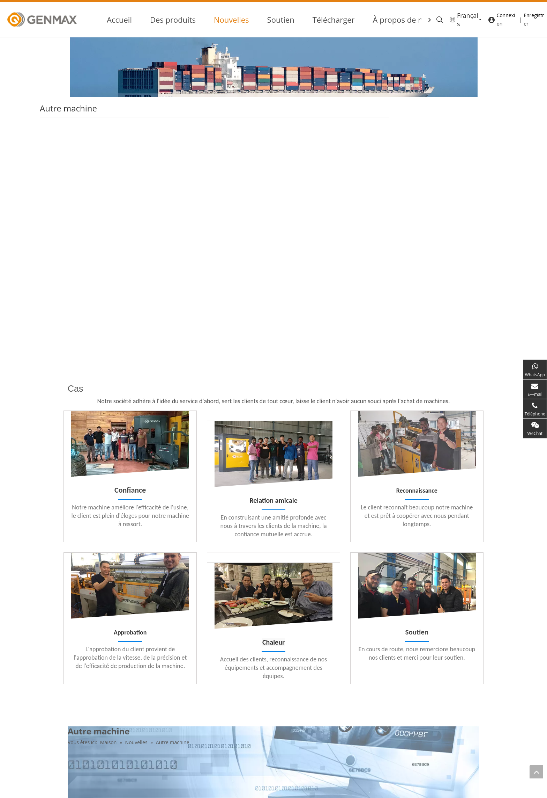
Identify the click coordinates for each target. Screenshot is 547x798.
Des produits (173, 19)
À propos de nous (404, 19)
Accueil (119, 19)
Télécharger (334, 19)
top (536, 771)
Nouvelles (231, 19)
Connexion (505, 19)
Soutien (280, 19)
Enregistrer (534, 19)
